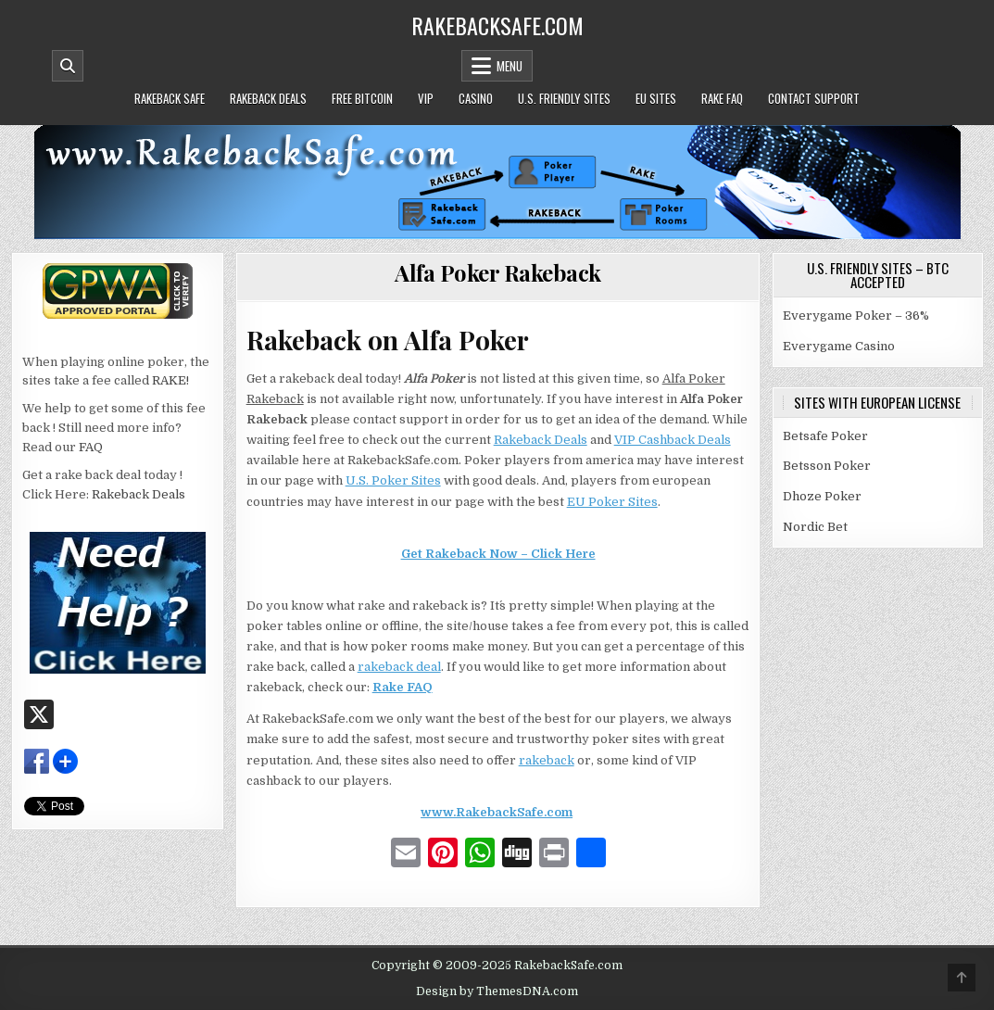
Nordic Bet (815, 527)
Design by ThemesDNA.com (497, 991)
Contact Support (814, 98)
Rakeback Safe (169, 98)
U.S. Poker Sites (393, 480)
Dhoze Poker (822, 496)
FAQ (91, 447)
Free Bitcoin (362, 98)
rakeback (546, 760)
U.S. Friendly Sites (564, 98)
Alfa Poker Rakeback (498, 272)
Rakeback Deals (268, 98)
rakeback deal (399, 667)
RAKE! (170, 380)
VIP (426, 98)
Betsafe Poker (825, 436)
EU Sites (655, 98)
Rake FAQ (722, 98)
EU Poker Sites (612, 502)
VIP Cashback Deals (672, 440)
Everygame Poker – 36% (856, 315)
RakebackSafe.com (497, 25)
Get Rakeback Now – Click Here (498, 554)
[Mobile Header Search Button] (67, 66)
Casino (476, 98)
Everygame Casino (839, 346)
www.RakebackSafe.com (496, 812)
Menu (509, 66)
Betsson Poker (827, 466)
